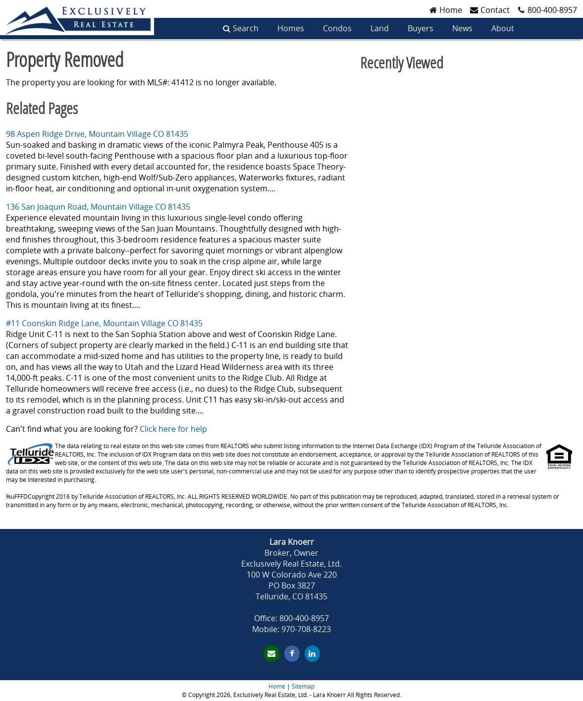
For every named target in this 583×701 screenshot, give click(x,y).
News (462, 28)
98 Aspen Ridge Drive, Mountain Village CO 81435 (97, 133)
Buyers (420, 28)
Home (276, 686)
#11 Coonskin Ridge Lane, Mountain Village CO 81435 (104, 323)
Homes (290, 28)
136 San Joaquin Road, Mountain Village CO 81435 (98, 206)
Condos (337, 28)
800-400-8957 (552, 9)
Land (380, 28)
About (502, 28)
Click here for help (173, 428)
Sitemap (303, 686)
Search (246, 28)
